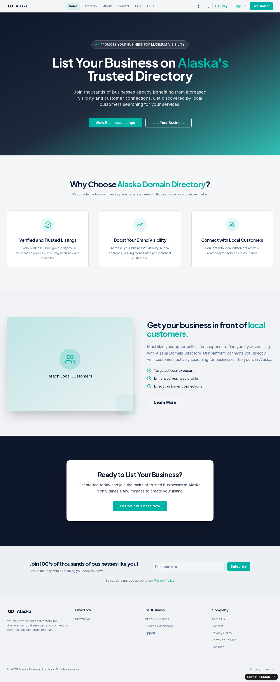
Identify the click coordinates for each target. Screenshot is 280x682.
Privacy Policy (164, 580)
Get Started (261, 6)
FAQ (138, 6)
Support (149, 633)
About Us (218, 619)
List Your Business (168, 122)
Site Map (218, 647)
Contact (123, 6)
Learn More (165, 402)
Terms (268, 669)
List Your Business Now (140, 506)
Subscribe (239, 566)
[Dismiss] (274, 676)
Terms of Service (224, 640)
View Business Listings (115, 122)
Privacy (255, 669)
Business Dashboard (158, 626)
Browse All (82, 619)
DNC (150, 6)
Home (73, 6)
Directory (90, 6)
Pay (221, 6)
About (107, 6)
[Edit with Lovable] (258, 676)
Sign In (240, 6)
